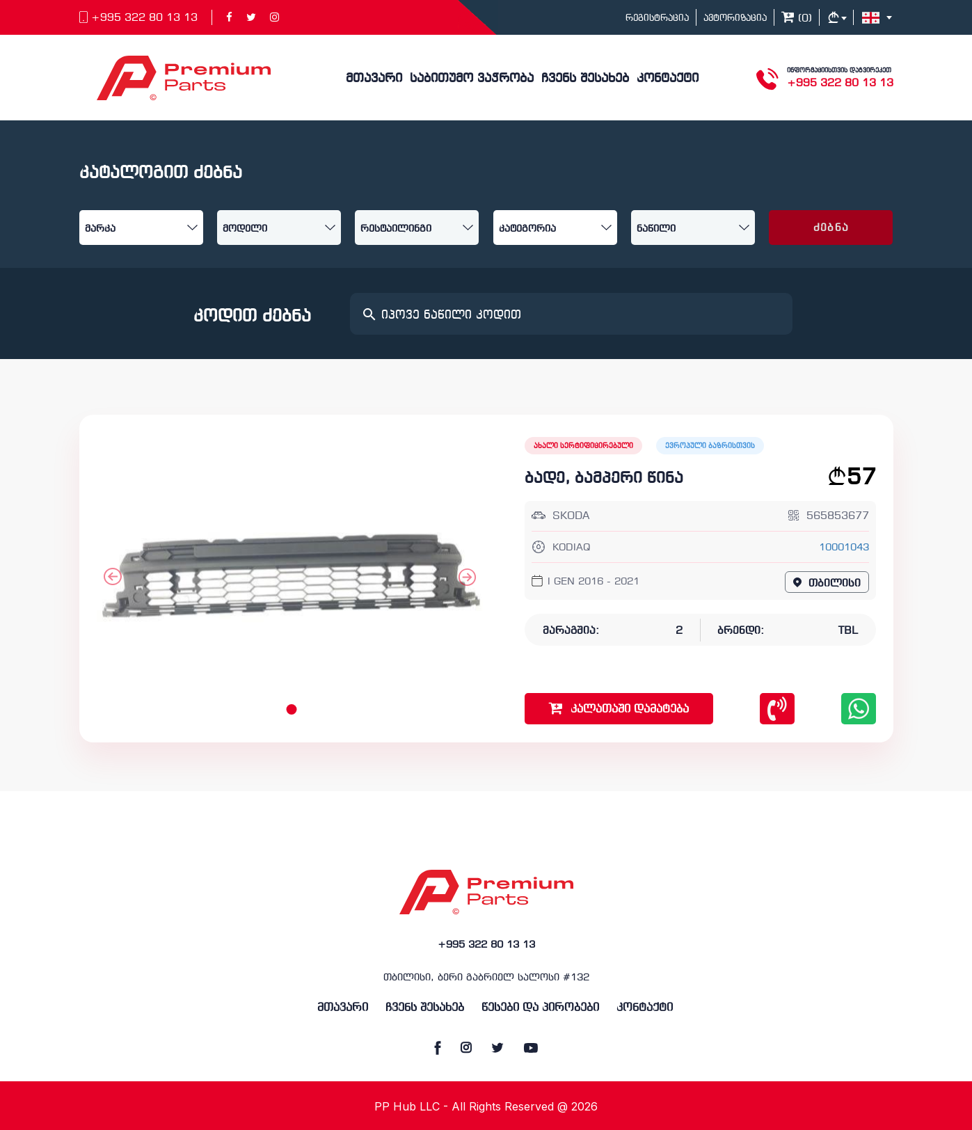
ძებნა (831, 228)
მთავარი (374, 79)
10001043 (844, 548)
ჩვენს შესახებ (585, 79)
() (796, 18)
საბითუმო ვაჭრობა (472, 79)
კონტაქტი (668, 79)
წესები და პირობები (540, 1008)
